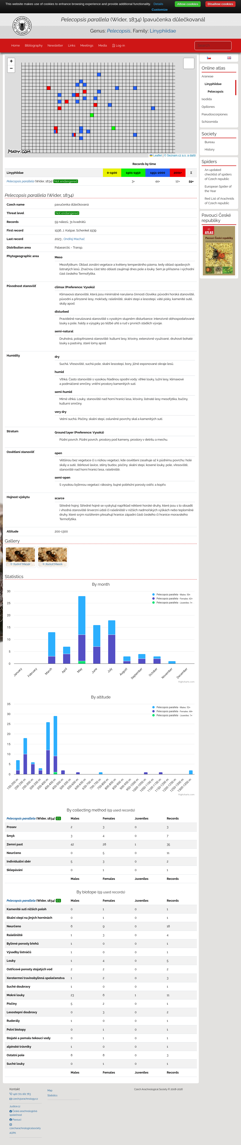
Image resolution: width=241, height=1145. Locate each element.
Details (158, 4)
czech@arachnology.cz (25, 1098)
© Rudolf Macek (20, 564)
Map (49, 1090)
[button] (59, 108)
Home (15, 45)
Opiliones (208, 106)
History (210, 149)
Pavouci (16, 1119)
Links (71, 45)
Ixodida (207, 99)
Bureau (210, 142)
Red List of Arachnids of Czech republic (219, 201)
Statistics (52, 1095)
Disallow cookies (220, 4)
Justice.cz (14, 1106)
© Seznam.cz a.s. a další (180, 155)
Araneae (207, 76)
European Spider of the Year (218, 189)
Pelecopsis (215, 91)
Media (102, 45)
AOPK (12, 1132)
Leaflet (156, 155)
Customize (159, 9)
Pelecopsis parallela (21, 818)
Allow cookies (187, 4)
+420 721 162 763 (21, 1094)
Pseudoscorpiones (214, 114)
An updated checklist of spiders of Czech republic (218, 174)
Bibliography (34, 45)
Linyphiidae (163, 31)
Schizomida (210, 121)
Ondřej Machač (74, 239)
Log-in (120, 45)
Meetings (86, 45)
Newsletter (55, 45)
